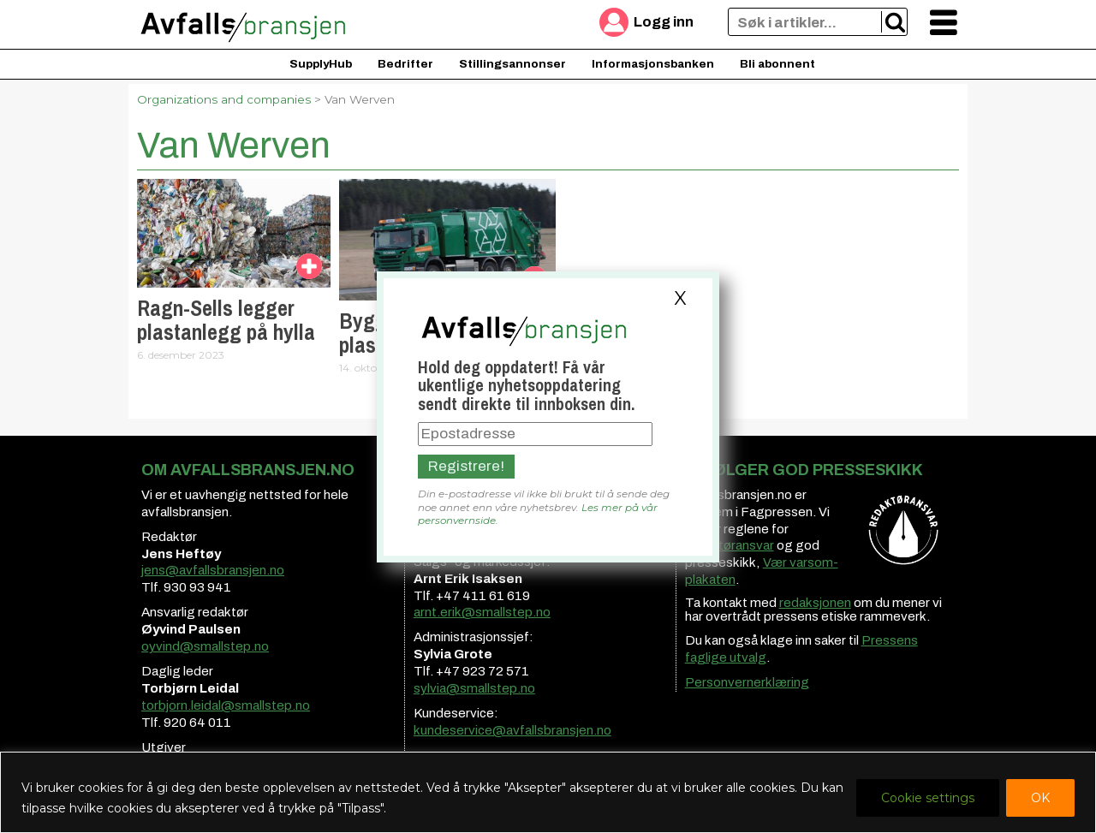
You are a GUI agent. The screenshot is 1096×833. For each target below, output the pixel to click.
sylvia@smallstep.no (474, 688)
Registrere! (466, 466)
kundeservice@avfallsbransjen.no (512, 730)
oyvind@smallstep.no (205, 646)
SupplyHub (320, 63)
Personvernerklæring (747, 682)
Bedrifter (405, 63)
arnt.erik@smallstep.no (482, 612)
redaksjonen (815, 603)
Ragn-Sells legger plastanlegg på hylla (226, 320)
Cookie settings (927, 798)
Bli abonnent (777, 63)
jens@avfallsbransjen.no (212, 570)
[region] (548, 792)
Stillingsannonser (512, 63)
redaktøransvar (729, 545)
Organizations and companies (224, 99)
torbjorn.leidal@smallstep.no (225, 705)
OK (1040, 798)
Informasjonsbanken (653, 63)
